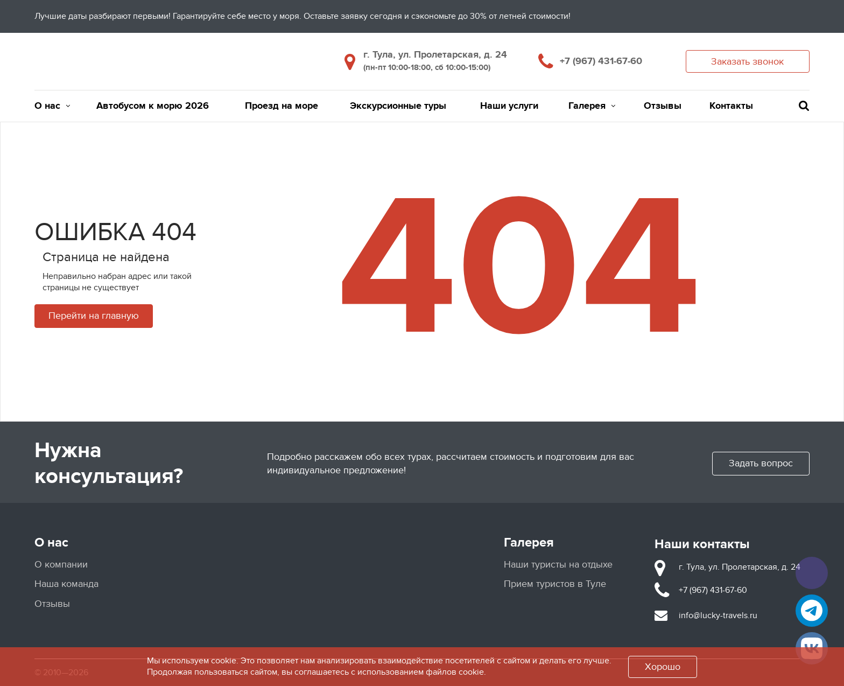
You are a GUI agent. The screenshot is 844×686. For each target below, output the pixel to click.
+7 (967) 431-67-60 (601, 61)
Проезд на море (281, 106)
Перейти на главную (93, 315)
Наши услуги (509, 106)
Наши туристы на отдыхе (558, 564)
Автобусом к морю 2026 (152, 106)
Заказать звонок (747, 61)
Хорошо (662, 667)
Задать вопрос (761, 463)
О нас (52, 106)
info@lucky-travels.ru (718, 615)
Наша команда (66, 584)
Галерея (591, 106)
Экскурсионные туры (398, 106)
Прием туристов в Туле (555, 584)
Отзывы (662, 106)
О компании (61, 564)
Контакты (731, 106)
